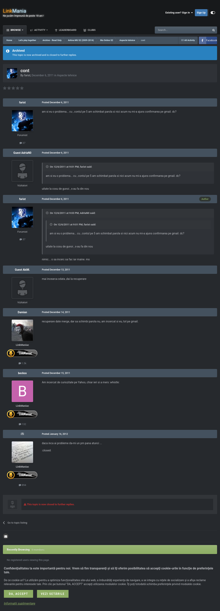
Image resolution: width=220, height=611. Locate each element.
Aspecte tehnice (67, 75)
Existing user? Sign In (179, 12)
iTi (22, 434)
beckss (22, 373)
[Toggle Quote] (47, 166)
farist (27, 75)
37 (22, 142)
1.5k (22, 363)
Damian (22, 312)
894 (22, 485)
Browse (15, 29)
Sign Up (201, 12)
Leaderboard (67, 29)
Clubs (91, 29)
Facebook (211, 40)
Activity (40, 29)
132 (22, 424)
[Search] (173, 30)
